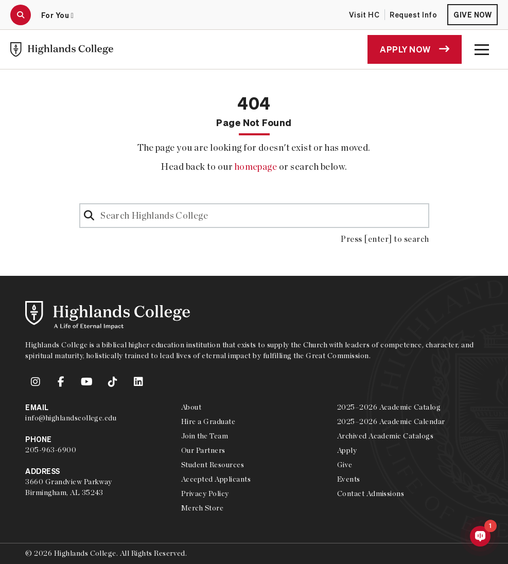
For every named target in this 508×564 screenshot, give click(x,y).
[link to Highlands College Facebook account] (61, 382)
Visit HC (364, 14)
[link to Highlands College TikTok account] (112, 382)
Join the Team (204, 436)
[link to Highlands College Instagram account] (35, 382)
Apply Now (414, 49)
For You (57, 15)
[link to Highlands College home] (61, 49)
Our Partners (203, 450)
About (191, 407)
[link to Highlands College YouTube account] (87, 382)
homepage (256, 166)
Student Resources (212, 465)
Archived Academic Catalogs (385, 436)
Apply (347, 450)
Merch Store (202, 508)
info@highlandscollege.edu (70, 418)
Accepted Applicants (216, 479)
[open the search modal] (20, 15)
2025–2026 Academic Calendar (391, 421)
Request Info (413, 14)
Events (348, 479)
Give (345, 465)
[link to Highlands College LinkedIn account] (138, 382)
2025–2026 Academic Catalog (389, 407)
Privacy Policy (205, 493)
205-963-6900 (50, 450)
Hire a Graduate (208, 421)
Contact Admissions (371, 493)
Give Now (472, 14)
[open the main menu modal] (482, 49)
